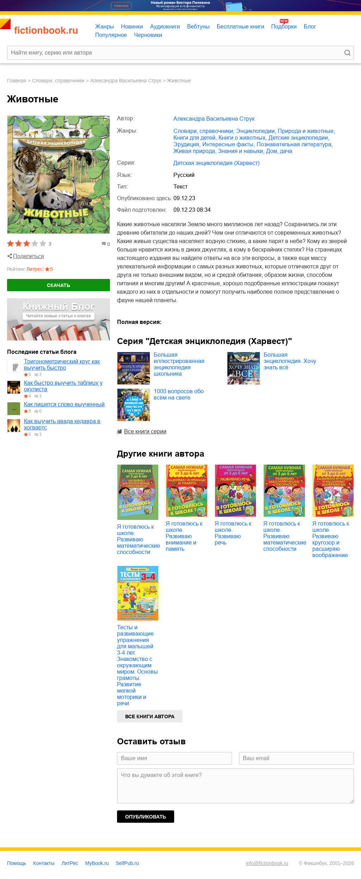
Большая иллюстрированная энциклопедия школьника (179, 364)
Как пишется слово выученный (64, 404)
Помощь (16, 863)
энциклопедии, (256, 131)
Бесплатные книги (240, 27)
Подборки (283, 27)
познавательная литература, (295, 144)
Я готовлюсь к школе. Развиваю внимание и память (184, 536)
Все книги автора (150, 716)
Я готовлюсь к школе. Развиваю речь (233, 533)
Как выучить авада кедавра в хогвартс (62, 424)
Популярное (111, 35)
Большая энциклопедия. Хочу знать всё (290, 361)
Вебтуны (198, 27)
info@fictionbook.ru (267, 863)
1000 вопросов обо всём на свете (179, 394)
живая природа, (194, 151)
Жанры (104, 27)
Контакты (43, 863)
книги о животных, (243, 138)
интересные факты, (228, 144)
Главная (16, 80)
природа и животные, (306, 131)
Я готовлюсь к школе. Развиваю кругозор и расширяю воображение (330, 539)
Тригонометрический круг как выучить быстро (62, 364)
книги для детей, (195, 138)
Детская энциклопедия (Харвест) (216, 163)
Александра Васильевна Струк (125, 80)
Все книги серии (145, 431)
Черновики (148, 35)
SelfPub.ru (127, 863)
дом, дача (279, 151)
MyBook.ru (97, 863)
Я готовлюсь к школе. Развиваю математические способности (138, 539)
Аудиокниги (165, 27)
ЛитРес (70, 863)
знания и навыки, (241, 151)
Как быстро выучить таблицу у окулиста (63, 386)
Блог (310, 27)
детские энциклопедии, (299, 138)
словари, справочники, (203, 131)
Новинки (132, 27)
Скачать (58, 285)
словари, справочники (58, 80)
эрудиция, (187, 144)
